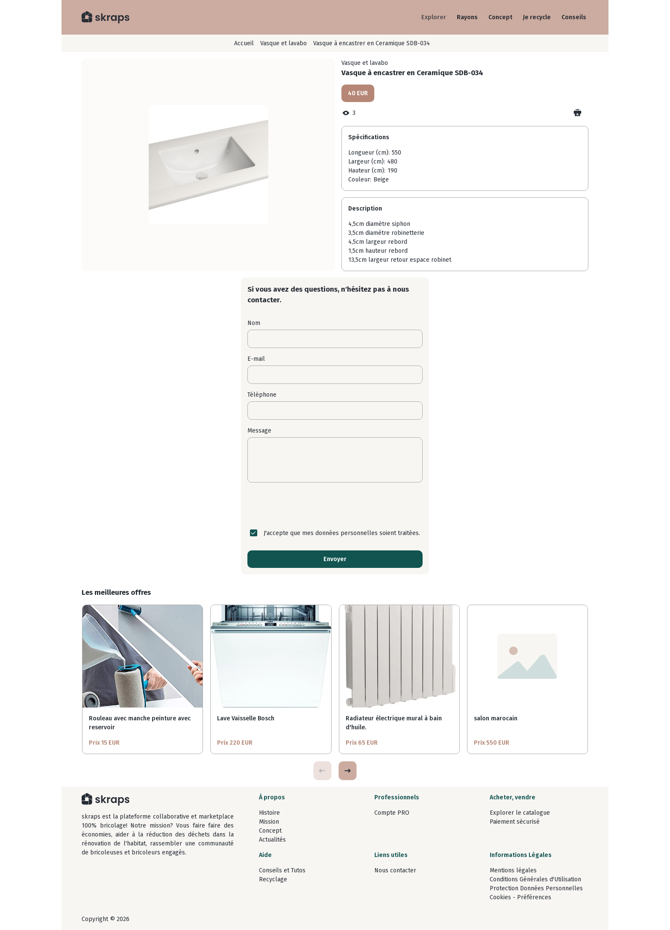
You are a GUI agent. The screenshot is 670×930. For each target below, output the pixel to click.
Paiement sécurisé (515, 821)
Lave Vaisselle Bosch (245, 718)
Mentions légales (513, 870)
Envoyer (335, 559)
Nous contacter (395, 870)
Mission (269, 821)
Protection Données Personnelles (536, 888)
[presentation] (335, 505)
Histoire (269, 812)
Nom (253, 323)
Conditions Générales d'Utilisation (535, 879)
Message (259, 430)
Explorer (433, 17)
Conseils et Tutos (282, 870)
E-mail (256, 359)
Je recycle (537, 17)
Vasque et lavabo (283, 43)
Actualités (272, 839)
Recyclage (273, 879)
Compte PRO (391, 812)
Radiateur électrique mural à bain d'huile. (394, 723)
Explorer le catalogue (520, 812)
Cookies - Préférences (520, 897)
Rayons (467, 17)
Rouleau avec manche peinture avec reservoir (140, 723)
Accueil (244, 43)
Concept (500, 17)
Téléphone (261, 394)
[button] (347, 770)
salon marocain (495, 718)
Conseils (573, 17)
